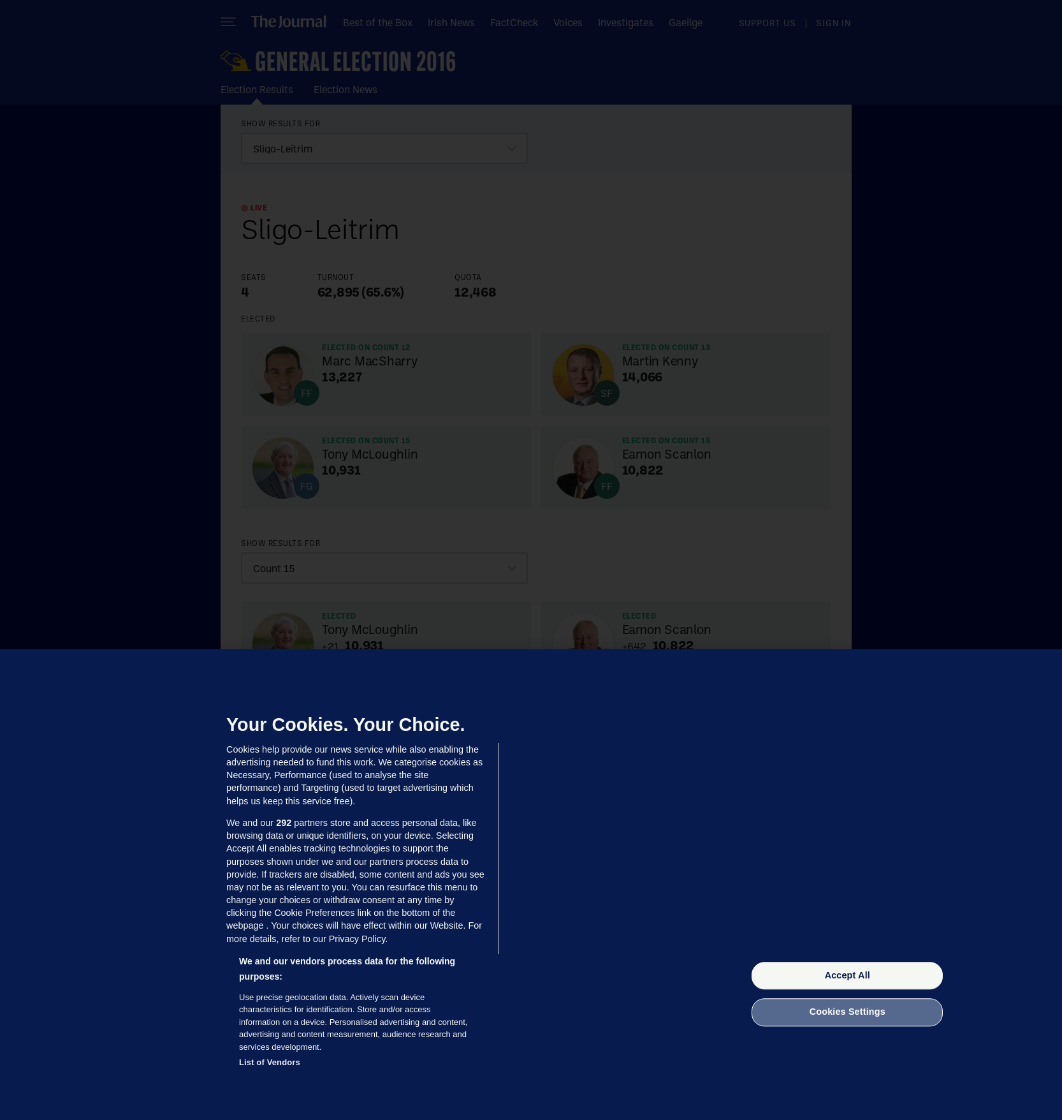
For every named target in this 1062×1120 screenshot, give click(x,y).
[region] (531, 884)
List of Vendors (269, 1062)
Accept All (847, 975)
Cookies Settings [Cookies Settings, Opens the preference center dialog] (847, 1012)
